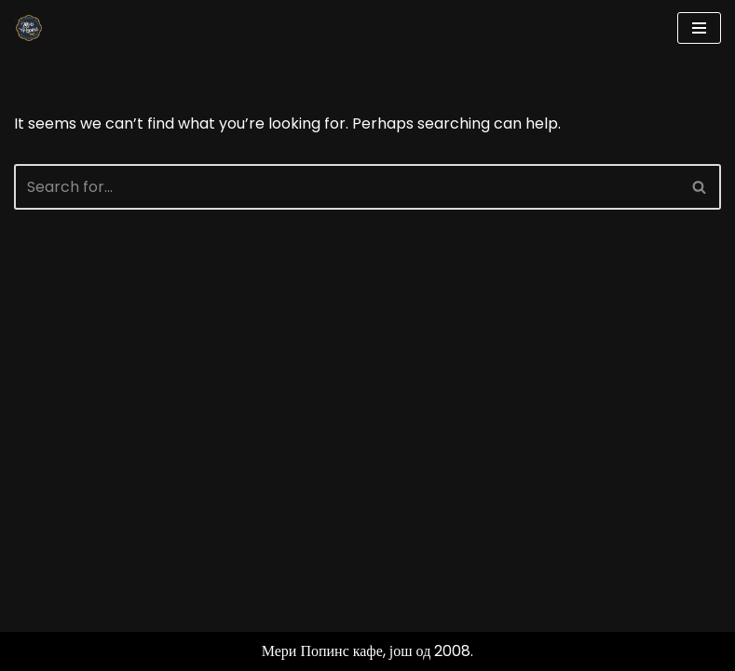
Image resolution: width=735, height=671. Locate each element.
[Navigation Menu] (699, 28)
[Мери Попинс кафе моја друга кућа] (29, 28)
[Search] (346, 187)
